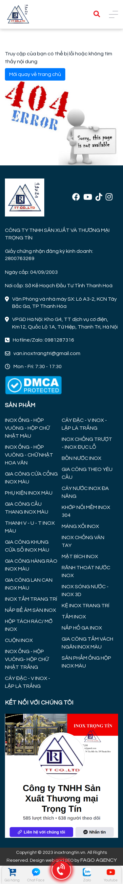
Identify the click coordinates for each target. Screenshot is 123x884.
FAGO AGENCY (98, 860)
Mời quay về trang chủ (35, 74)
